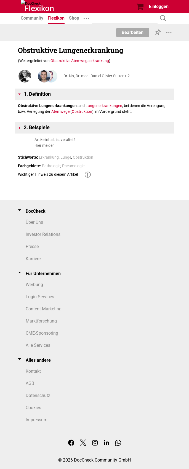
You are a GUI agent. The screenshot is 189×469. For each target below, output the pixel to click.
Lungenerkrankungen (104, 105)
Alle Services (38, 345)
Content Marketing (44, 308)
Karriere (33, 258)
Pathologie (51, 166)
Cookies (33, 407)
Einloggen (159, 6)
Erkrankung (49, 157)
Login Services (40, 296)
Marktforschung (41, 321)
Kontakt (33, 371)
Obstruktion (82, 111)
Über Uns (34, 222)
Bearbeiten (132, 32)
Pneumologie (73, 166)
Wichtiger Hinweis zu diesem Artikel (48, 174)
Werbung (34, 284)
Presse (32, 246)
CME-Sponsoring (42, 333)
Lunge (65, 157)
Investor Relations (43, 234)
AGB (30, 383)
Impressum (36, 419)
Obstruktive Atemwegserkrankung (79, 60)
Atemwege (60, 111)
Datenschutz (38, 395)
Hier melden (44, 145)
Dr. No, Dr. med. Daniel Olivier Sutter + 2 (96, 76)
